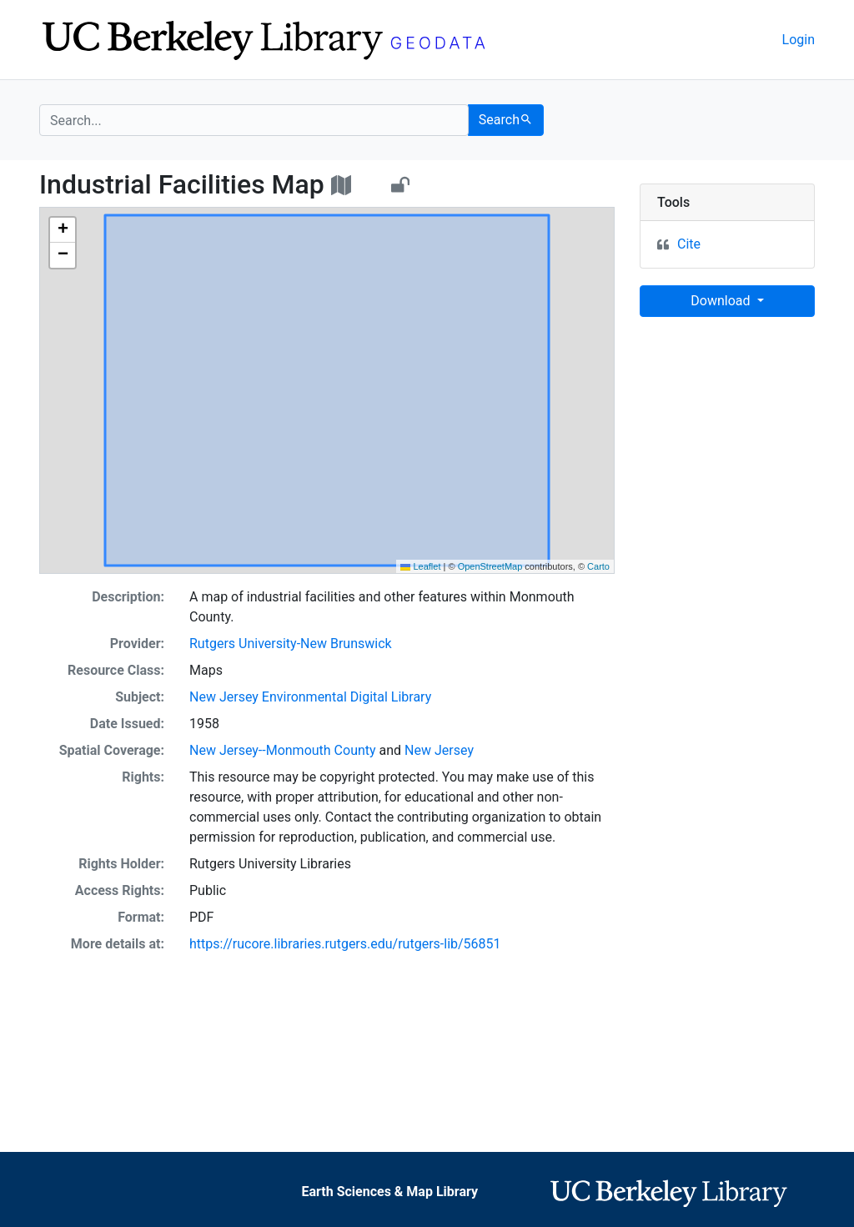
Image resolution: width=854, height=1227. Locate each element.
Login (798, 40)
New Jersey (439, 750)
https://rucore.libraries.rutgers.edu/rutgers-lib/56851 (345, 944)
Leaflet (420, 566)
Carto (598, 566)
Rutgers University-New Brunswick (290, 643)
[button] (62, 230)
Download (722, 301)
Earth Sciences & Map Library (389, 1191)
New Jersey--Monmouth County (282, 750)
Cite (689, 244)
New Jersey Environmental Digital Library (310, 697)
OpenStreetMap (490, 566)
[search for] (254, 120)
